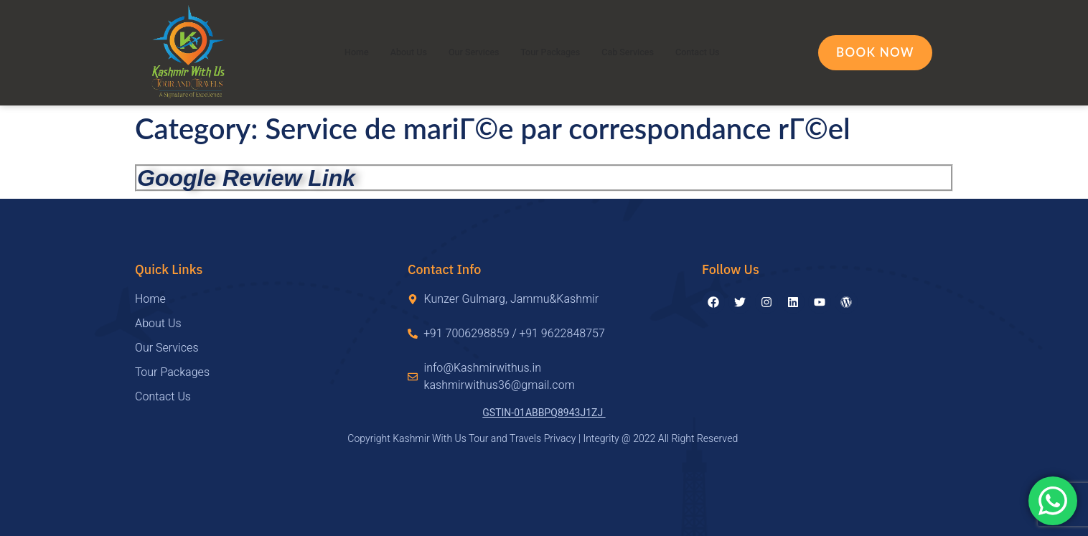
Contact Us (719, 52)
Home (332, 52)
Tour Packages (551, 52)
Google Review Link (246, 178)
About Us (390, 52)
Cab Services (640, 52)
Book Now (875, 52)
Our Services (464, 52)
